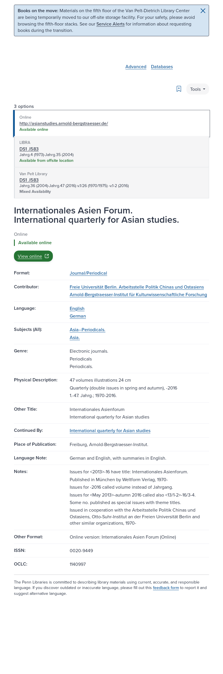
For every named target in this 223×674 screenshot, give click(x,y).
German (78, 316)
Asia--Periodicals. (87, 329)
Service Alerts (110, 24)
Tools (196, 89)
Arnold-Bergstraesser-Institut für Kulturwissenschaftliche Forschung (138, 294)
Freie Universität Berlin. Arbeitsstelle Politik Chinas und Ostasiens (137, 287)
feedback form (166, 587)
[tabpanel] (111, 246)
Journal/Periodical (88, 273)
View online (33, 256)
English (77, 308)
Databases (162, 66)
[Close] (203, 11)
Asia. (75, 337)
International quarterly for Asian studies (110, 430)
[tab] (111, 123)
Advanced (135, 66)
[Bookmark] (179, 89)
